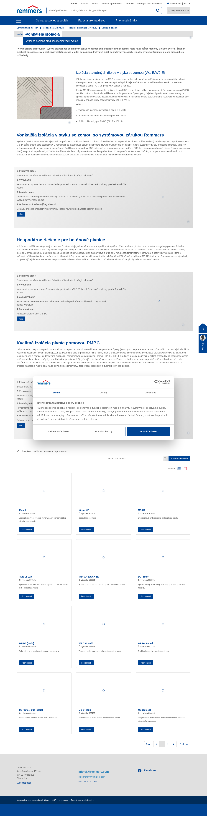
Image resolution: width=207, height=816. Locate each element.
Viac (21, 214)
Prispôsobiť (103, 431)
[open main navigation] (18, 20)
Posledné (184, 744)
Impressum (63, 800)
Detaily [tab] (103, 392)
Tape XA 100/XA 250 (89, 576)
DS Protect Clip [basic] (31, 710)
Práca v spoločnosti (112, 3)
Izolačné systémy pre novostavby (83, 28)
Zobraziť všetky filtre (179, 458)
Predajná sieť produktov (149, 3)
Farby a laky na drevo (91, 20)
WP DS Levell (86, 643)
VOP (54, 800)
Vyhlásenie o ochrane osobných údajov (33, 800)
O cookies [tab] (150, 392)
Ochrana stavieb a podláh (52, 20)
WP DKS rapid (145, 643)
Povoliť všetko (148, 431)
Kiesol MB (84, 510)
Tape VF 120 (25, 576)
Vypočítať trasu (24, 783)
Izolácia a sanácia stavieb (53, 28)
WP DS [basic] (26, 643)
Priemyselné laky (126, 20)
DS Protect (143, 576)
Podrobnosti (27, 530)
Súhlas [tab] (57, 392)
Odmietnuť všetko (59, 431)
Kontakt (129, 3)
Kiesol (22, 510)
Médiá (95, 3)
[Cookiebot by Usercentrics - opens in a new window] (156, 382)
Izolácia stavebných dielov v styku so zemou (38, 34)
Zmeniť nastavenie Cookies (82, 800)
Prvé (148, 744)
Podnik (73, 3)
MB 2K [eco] (144, 710)
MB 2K (141, 510)
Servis (84, 3)
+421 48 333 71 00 (88, 781)
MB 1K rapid (85, 710)
